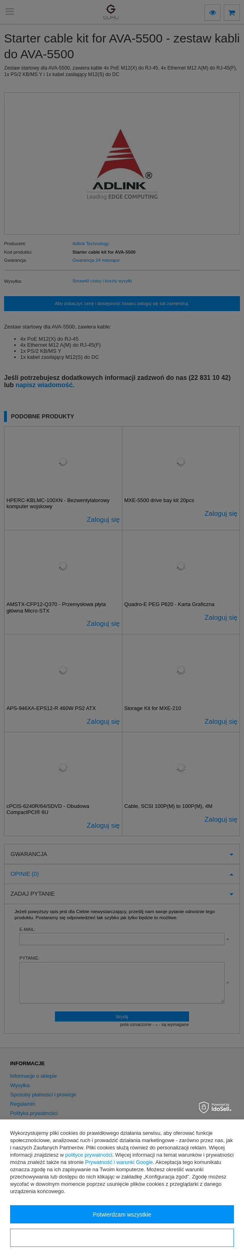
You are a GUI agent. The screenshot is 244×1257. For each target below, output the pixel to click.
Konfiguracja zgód (122, 1238)
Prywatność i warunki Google (119, 1162)
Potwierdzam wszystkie (122, 1214)
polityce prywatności (88, 1155)
